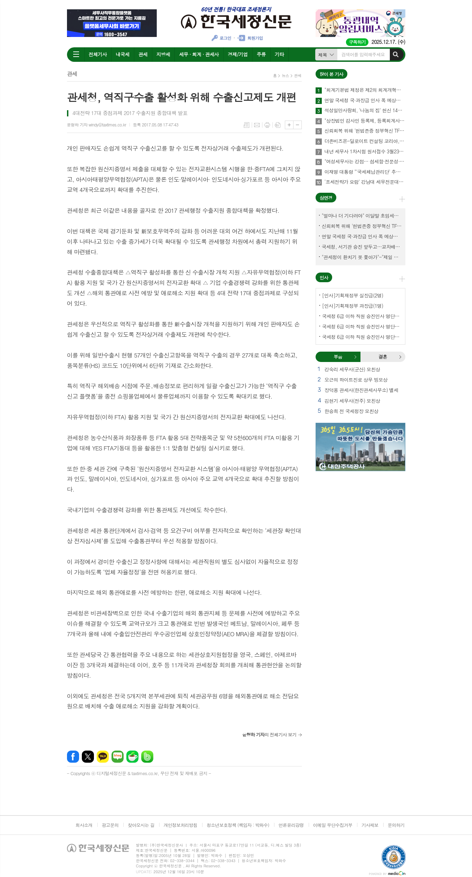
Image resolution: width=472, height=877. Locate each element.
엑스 (88, 757)
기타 (279, 54)
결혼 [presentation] (382, 356)
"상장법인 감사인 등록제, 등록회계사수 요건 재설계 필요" (365, 120)
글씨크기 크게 (289, 125)
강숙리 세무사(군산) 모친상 (352, 369)
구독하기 (357, 42)
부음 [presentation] (338, 356)
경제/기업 (238, 54)
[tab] (338, 357)
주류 (261, 54)
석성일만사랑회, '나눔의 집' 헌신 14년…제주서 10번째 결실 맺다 (365, 110)
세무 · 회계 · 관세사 (199, 54)
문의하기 (396, 825)
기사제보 (370, 825)
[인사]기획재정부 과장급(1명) (352, 305)
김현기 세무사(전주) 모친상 (352, 401)
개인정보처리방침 (181, 825)
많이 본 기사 (331, 74)
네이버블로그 (118, 757)
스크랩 (277, 125)
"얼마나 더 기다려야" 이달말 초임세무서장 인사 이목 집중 (362, 215)
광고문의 (110, 825)
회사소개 (84, 825)
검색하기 (396, 54)
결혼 (400, 357)
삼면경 (326, 197)
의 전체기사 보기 (269, 734)
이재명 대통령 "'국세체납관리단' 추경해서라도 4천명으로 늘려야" (365, 172)
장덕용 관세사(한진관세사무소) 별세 (361, 390)
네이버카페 (132, 757)
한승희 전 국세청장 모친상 (351, 411)
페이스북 (73, 757)
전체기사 (98, 54)
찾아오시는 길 (141, 825)
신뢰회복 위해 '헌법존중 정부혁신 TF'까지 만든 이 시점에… (365, 130)
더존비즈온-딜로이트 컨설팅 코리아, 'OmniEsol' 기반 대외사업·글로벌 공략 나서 (365, 141)
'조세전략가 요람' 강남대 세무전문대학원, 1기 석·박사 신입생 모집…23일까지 (365, 182)
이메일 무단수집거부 (333, 825)
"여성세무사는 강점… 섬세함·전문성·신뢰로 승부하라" (365, 161)
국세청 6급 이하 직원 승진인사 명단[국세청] (362, 316)
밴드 (147, 757)
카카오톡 (103, 757)
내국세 (122, 54)
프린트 (267, 125)
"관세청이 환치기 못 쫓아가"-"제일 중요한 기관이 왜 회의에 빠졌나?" (362, 257)
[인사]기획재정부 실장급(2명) (352, 295)
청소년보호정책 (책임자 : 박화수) (237, 825)
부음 (355, 357)
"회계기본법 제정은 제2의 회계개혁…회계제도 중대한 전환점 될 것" (365, 90)
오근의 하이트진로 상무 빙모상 (356, 379)
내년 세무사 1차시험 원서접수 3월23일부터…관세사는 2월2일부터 (365, 151)
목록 (246, 125)
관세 (142, 54)
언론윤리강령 (291, 825)
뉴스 (285, 75)
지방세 (163, 54)
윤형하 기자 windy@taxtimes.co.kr (96, 124)
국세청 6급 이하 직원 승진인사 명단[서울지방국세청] (362, 326)
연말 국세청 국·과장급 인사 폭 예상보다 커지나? (365, 100)
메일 (256, 125)
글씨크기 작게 (297, 125)
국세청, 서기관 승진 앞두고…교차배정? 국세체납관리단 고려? (362, 246)
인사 (324, 277)
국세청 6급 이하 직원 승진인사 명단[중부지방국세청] (362, 336)
